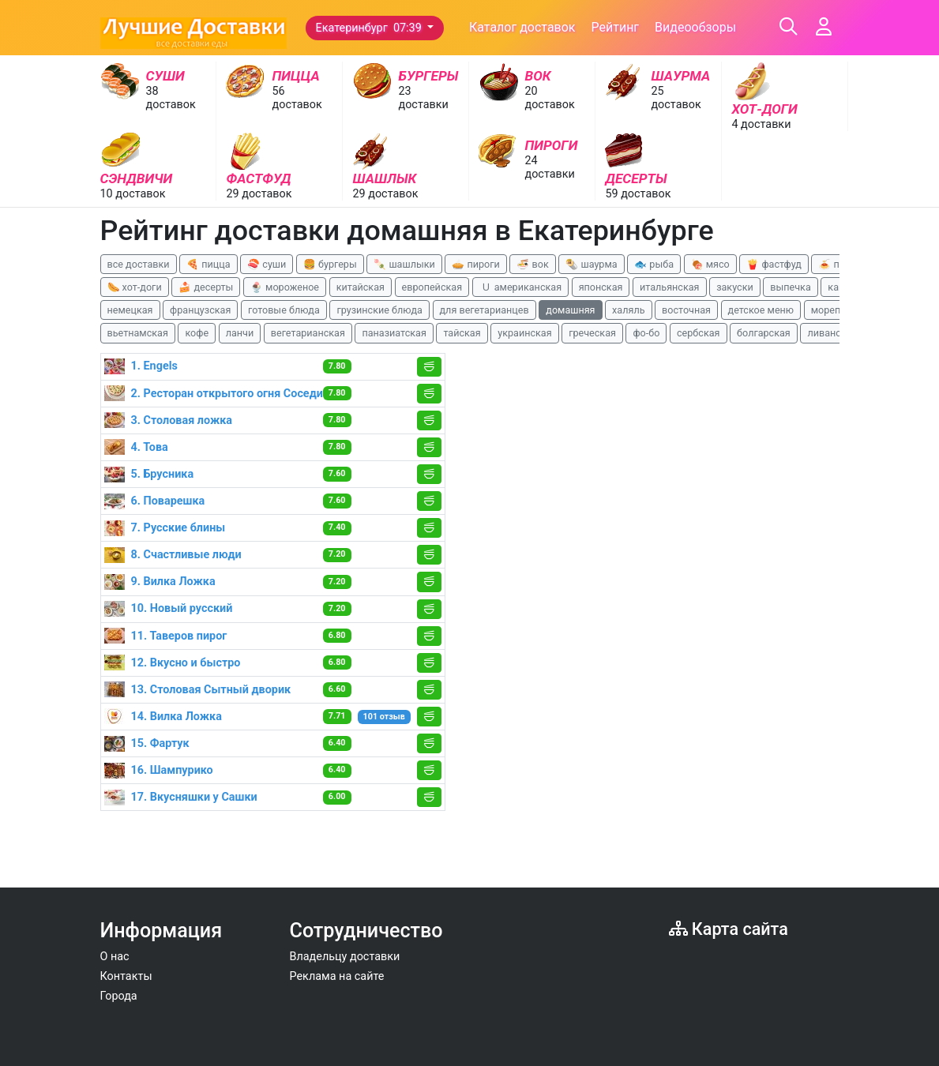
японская (601, 287)
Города (118, 996)
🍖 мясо (710, 264)
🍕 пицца (208, 264)
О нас (115, 956)
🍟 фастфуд (774, 264)
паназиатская (394, 333)
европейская (432, 287)
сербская (698, 333)
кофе (196, 333)
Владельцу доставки (345, 956)
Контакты (126, 976)
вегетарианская (308, 333)
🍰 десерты (205, 287)
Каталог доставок (522, 27)
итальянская (670, 287)
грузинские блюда (379, 310)
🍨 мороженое (284, 287)
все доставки (138, 264)
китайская (360, 287)
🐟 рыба (654, 264)
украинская (524, 333)
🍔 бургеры (330, 264)
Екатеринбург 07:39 (370, 28)
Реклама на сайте (337, 976)
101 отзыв (384, 716)
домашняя (570, 310)
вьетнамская (137, 333)
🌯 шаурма (591, 264)
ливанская (832, 333)
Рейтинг (615, 27)
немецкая (130, 310)
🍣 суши (266, 264)
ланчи (240, 333)
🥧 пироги (475, 264)
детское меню (761, 310)
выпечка (790, 287)
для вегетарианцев (484, 310)
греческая (592, 333)
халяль (628, 310)
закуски (734, 287)
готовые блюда (284, 310)
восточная (686, 310)
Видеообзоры (695, 27)
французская (200, 310)
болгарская (764, 333)
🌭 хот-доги (134, 287)
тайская (461, 333)
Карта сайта (728, 929)
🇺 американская (520, 287)
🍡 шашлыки (404, 264)
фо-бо (646, 333)
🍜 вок (532, 264)
